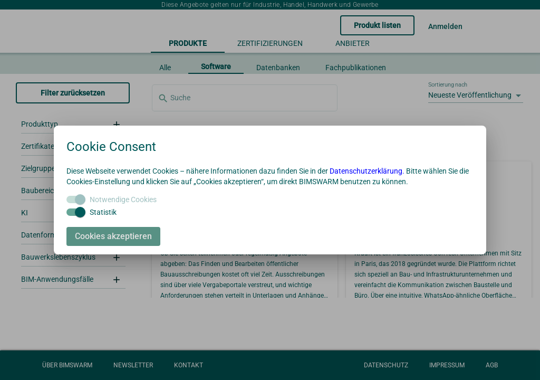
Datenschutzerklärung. (367, 171)
